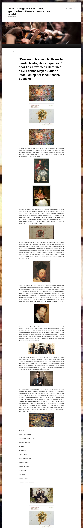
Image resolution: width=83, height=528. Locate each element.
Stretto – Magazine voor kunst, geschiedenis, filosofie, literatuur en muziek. (29, 11)
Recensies (16, 46)
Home (10, 46)
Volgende (72, 51)
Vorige (66, 51)
